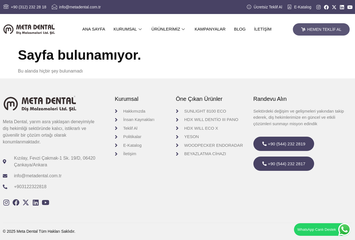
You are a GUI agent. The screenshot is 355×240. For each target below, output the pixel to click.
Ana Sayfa (93, 29)
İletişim (263, 29)
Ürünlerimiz (168, 29)
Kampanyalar (210, 29)
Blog (240, 29)
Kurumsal (128, 29)
